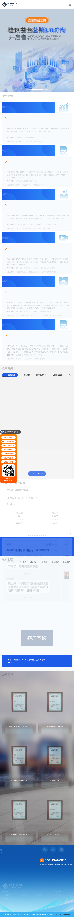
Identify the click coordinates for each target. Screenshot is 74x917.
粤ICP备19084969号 (63, 914)
